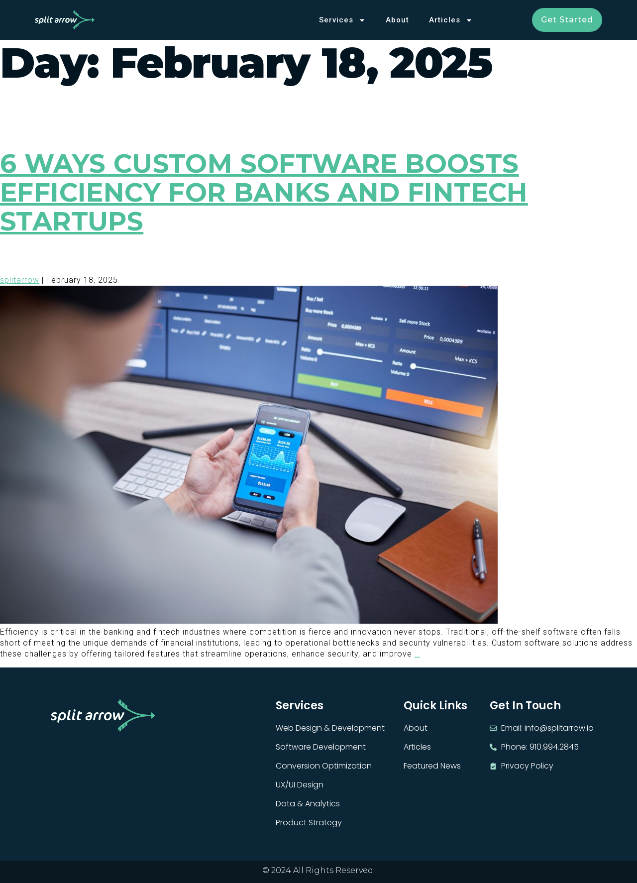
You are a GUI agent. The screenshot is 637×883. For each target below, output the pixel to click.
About (397, 19)
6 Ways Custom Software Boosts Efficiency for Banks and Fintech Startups (264, 192)
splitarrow (19, 280)
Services (342, 20)
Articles (451, 20)
